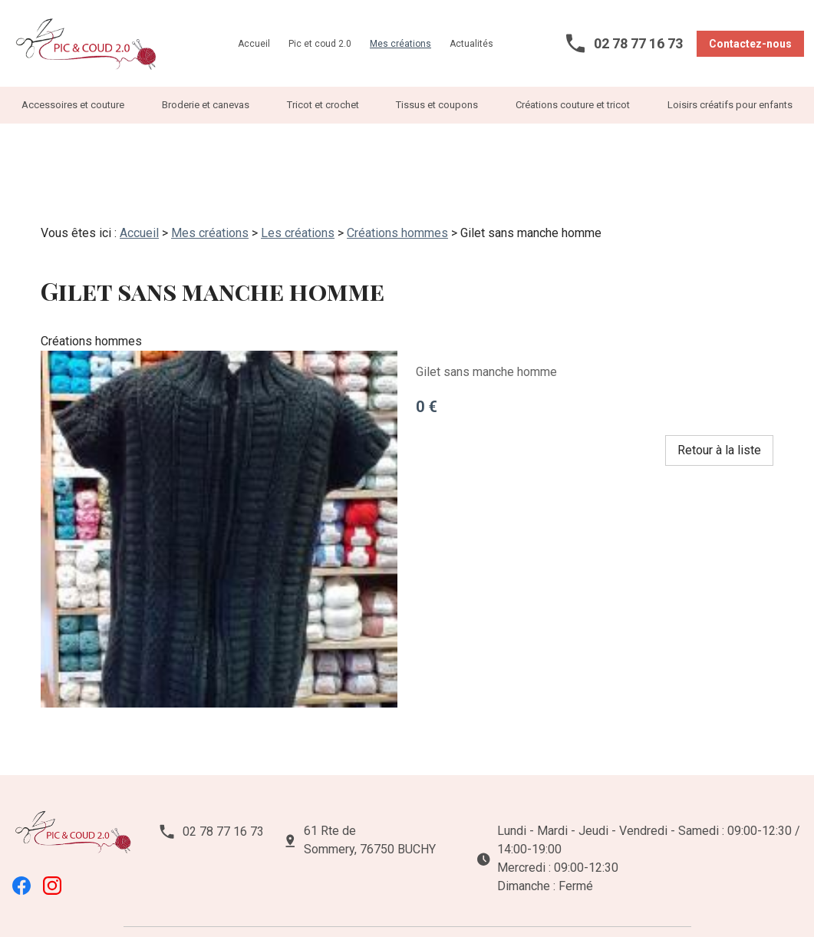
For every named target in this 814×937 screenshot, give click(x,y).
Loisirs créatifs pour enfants (730, 105)
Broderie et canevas (205, 105)
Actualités (471, 43)
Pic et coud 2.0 (319, 43)
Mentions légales (174, 897)
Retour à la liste (719, 398)
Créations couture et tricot (573, 105)
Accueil (254, 43)
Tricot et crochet (323, 105)
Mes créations (400, 43)
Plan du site (522, 897)
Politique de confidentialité (297, 897)
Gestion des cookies (428, 897)
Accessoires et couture (72, 105)
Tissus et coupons (437, 105)
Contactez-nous (750, 44)
